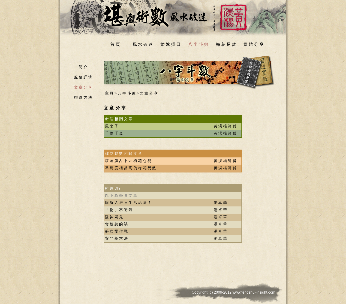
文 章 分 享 (83, 87)
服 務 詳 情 (83, 77)
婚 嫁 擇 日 (170, 44)
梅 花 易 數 (226, 44)
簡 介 (83, 67)
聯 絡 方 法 (83, 97)
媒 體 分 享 (254, 44)
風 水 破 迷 (143, 44)
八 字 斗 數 (198, 44)
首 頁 (115, 44)
